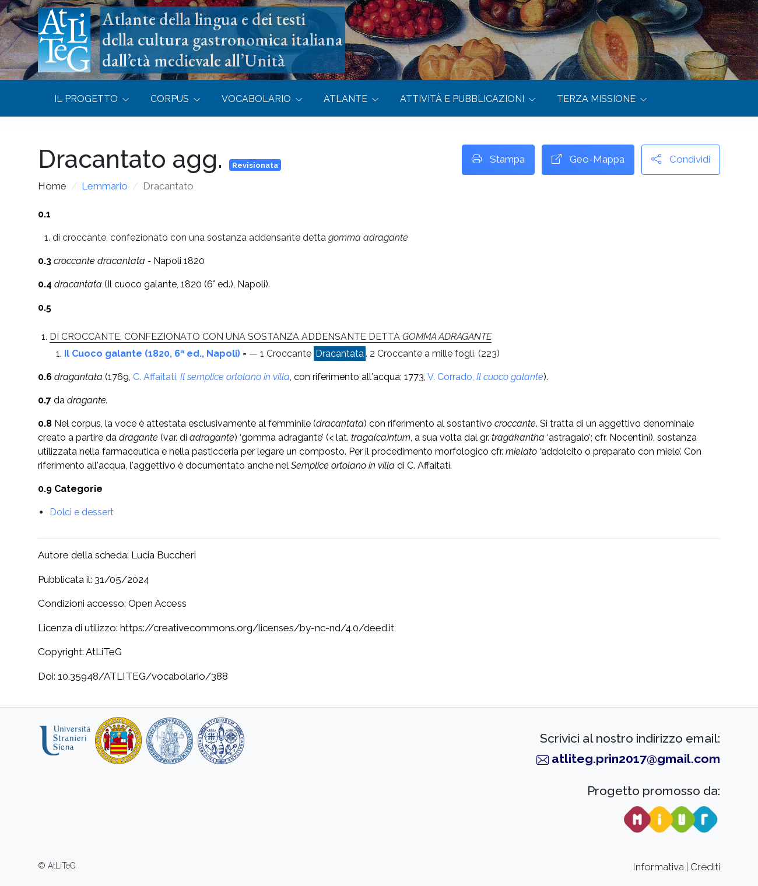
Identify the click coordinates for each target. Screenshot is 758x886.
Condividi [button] (680, 159)
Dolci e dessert (82, 512)
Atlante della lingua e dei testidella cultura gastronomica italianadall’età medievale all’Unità (222, 40)
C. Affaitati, (211, 376)
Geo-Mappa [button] (588, 159)
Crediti (705, 867)
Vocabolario (256, 98)
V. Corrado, (485, 376)
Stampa (498, 159)
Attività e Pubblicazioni (462, 98)
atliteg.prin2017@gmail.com (636, 758)
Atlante (345, 98)
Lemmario (105, 186)
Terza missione (596, 98)
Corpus (169, 98)
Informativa (658, 867)
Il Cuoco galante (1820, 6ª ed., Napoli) (152, 353)
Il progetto (86, 98)
